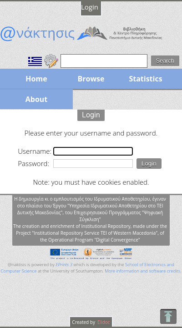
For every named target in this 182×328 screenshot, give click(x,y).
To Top (168, 316)
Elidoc (103, 322)
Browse (90, 79)
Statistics (145, 79)
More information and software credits (142, 271)
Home (36, 79)
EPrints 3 (64, 264)
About (36, 99)
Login (89, 6)
